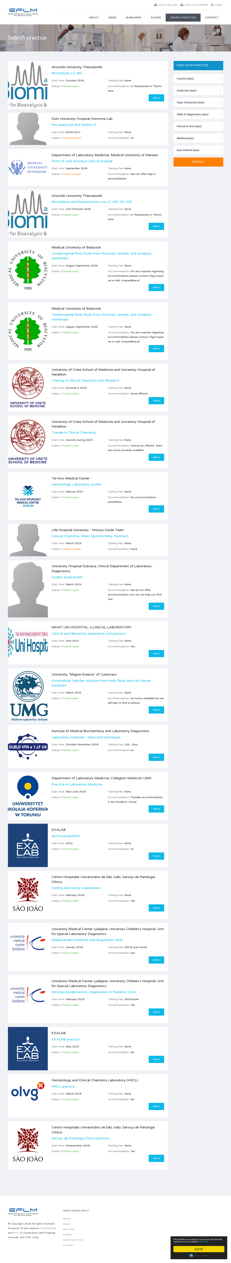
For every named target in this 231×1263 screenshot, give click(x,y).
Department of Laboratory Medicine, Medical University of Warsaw (105, 155)
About (94, 17)
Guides (156, 17)
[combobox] (198, 78)
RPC (16, 1233)
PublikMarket (48, 1229)
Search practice (183, 17)
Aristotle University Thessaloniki (77, 67)
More (156, 97)
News (112, 17)
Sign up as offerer (194, 4)
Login (216, 4)
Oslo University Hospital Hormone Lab (82, 119)
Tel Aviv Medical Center (70, 478)
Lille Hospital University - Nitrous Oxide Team (88, 530)
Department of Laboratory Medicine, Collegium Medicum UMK (101, 778)
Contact (212, 17)
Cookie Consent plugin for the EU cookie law (198, 1256)
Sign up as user (165, 4)
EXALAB (59, 830)
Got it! (199, 1249)
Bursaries (133, 17)
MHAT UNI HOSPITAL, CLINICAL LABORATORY (92, 627)
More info (191, 1241)
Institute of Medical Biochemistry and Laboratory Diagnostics (100, 731)
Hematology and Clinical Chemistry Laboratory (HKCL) (95, 1081)
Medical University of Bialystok (76, 247)
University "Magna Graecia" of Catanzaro (84, 675)
